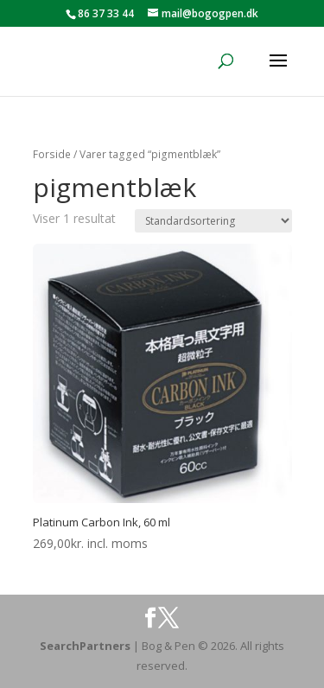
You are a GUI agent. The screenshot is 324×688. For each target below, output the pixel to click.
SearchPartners (86, 645)
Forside (52, 154)
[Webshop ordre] (213, 221)
